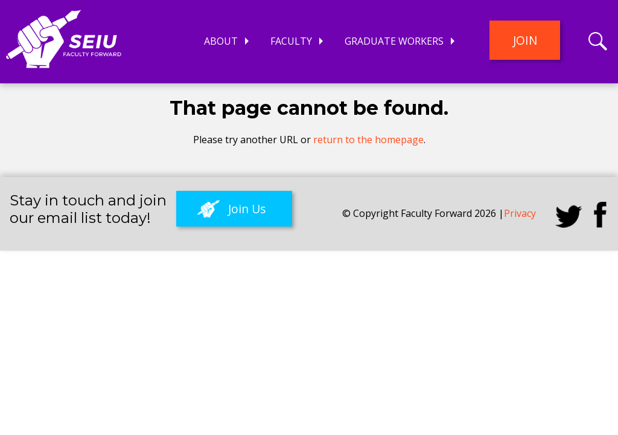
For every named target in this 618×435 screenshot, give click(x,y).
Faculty (291, 41)
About (221, 41)
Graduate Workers (394, 41)
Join (525, 40)
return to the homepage (368, 139)
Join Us (247, 209)
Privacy (520, 213)
